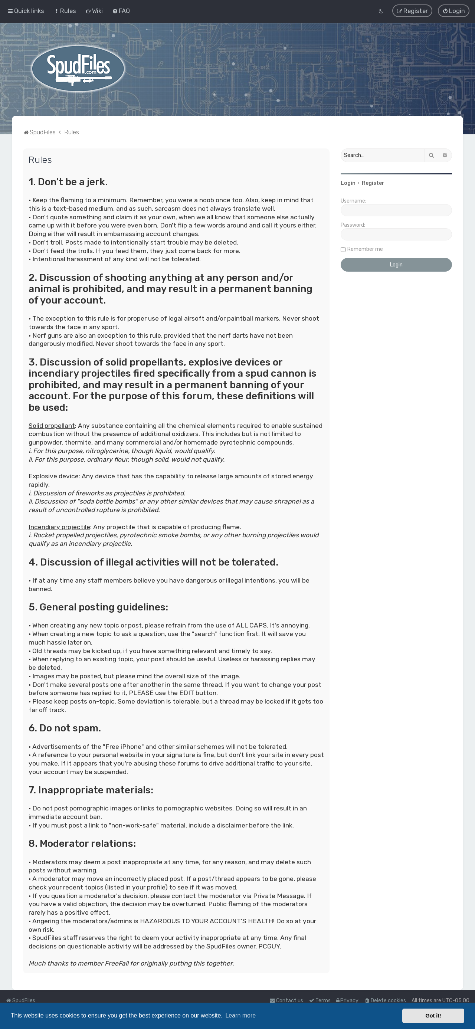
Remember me (365, 249)
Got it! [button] (433, 1016)
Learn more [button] (240, 1015)
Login (348, 183)
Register (373, 183)
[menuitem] (65, 10)
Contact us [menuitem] (286, 1000)
